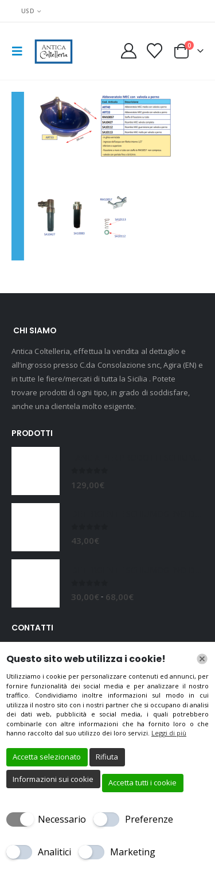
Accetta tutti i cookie (142, 782)
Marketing (132, 852)
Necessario (62, 819)
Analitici (54, 852)
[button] (20, 51)
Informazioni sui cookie (53, 779)
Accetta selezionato (47, 756)
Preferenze (149, 819)
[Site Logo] (53, 51)
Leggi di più (168, 733)
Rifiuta (107, 756)
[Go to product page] (35, 471)
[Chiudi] (202, 658)
